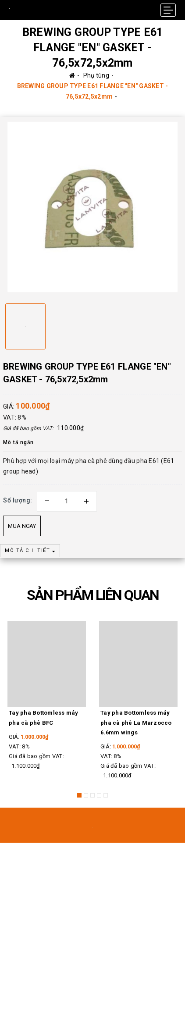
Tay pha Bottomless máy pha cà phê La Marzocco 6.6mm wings (136, 722)
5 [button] (105, 795)
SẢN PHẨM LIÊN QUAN (93, 595)
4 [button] (99, 795)
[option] (92, 207)
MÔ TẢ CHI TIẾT (30, 550)
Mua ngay (22, 526)
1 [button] (79, 795)
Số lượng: (17, 500)
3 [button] (92, 795)
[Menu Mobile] (168, 10)
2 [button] (86, 795)
